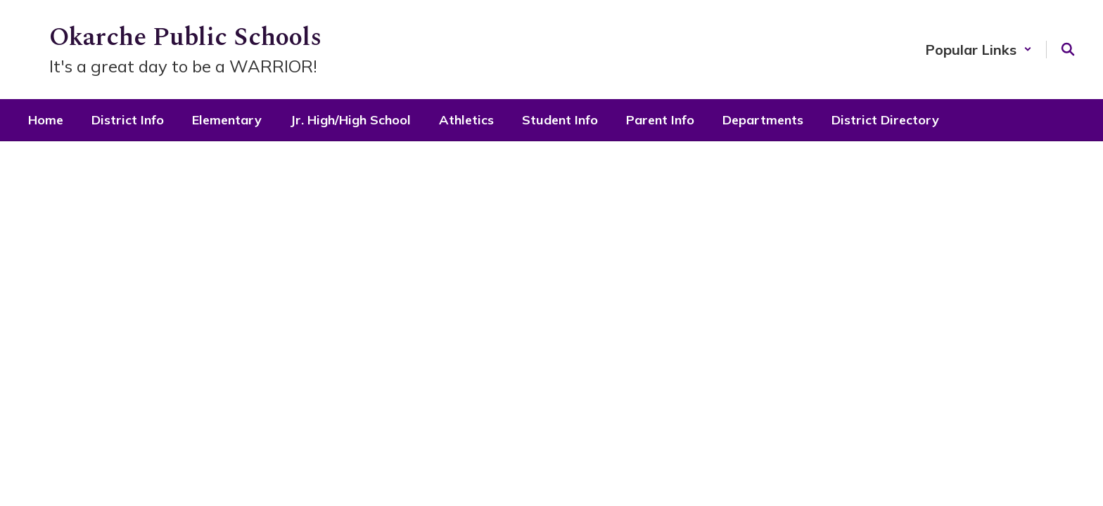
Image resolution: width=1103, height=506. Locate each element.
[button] (978, 49)
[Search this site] (1068, 49)
